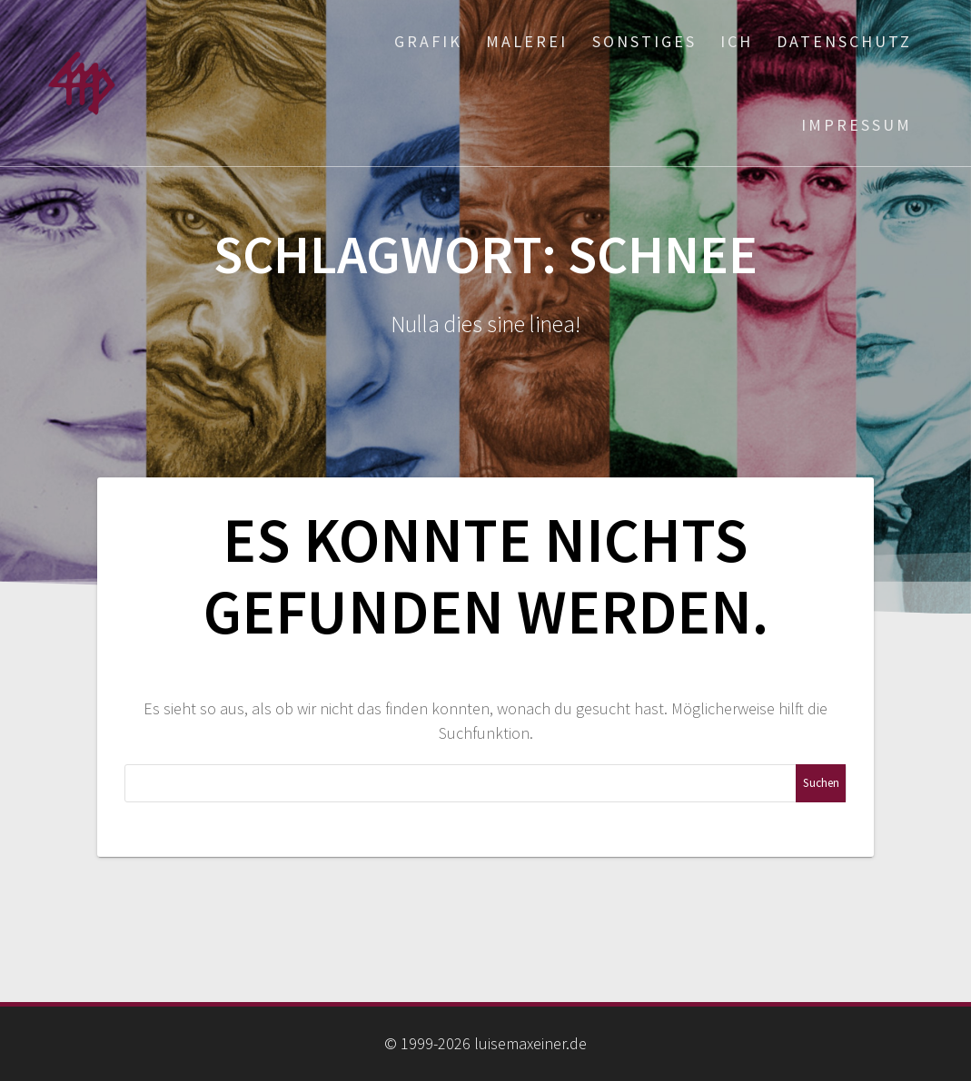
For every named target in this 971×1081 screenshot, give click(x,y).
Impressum (856, 124)
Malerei (527, 41)
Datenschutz (844, 41)
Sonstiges (644, 41)
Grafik (428, 41)
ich (736, 41)
